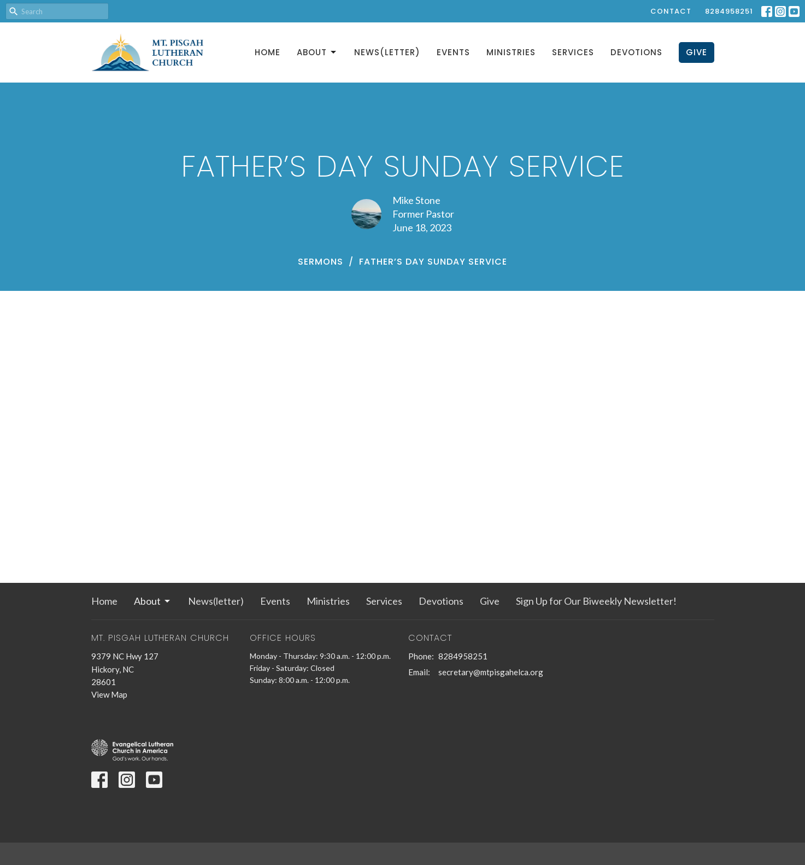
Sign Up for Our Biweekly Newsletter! (596, 601)
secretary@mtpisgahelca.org (490, 672)
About (317, 52)
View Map (109, 694)
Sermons (320, 261)
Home (267, 52)
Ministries (511, 52)
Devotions (636, 52)
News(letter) (387, 52)
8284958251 (729, 11)
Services (573, 52)
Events (453, 52)
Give (696, 52)
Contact (670, 11)
